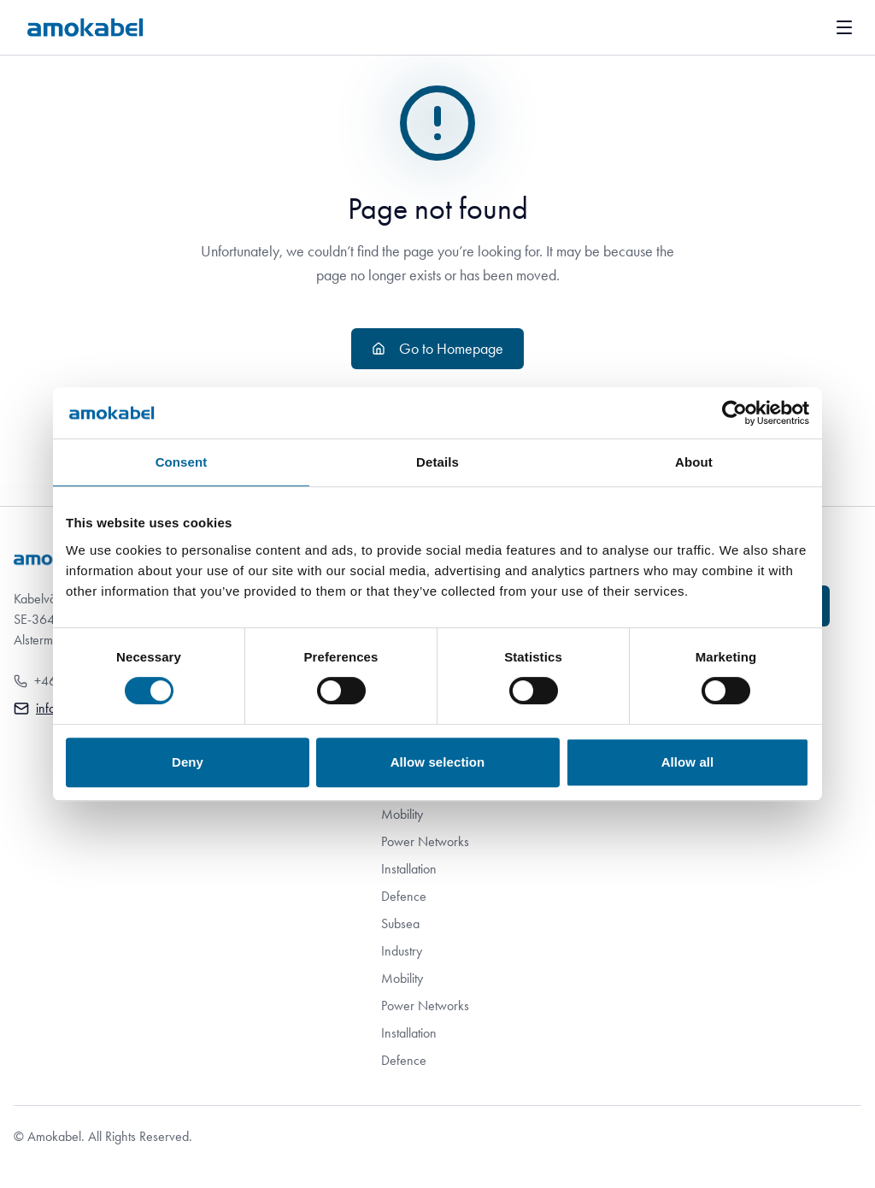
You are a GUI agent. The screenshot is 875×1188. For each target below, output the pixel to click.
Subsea (400, 923)
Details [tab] (437, 462)
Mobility (402, 814)
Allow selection (438, 762)
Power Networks (425, 841)
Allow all (687, 762)
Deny (187, 762)
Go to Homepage (437, 348)
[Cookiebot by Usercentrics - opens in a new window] (734, 413)
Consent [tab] (182, 462)
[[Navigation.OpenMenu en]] (844, 27)
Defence (403, 896)
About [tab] (694, 462)
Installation (409, 869)
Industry (401, 951)
